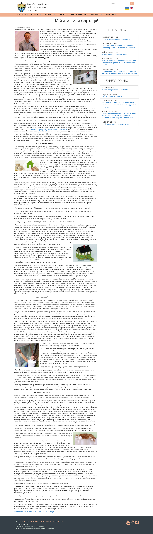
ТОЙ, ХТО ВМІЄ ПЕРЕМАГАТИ (113, 96)
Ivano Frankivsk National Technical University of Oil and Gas (42, 521)
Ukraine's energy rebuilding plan (114, 54)
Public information (79, 15)
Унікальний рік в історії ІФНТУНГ (115, 90)
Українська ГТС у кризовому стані (115, 124)
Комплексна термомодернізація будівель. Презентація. (34, 512)
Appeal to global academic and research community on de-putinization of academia (118, 47)
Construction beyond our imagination (116, 39)
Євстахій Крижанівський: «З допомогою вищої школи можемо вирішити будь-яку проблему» (119, 105)
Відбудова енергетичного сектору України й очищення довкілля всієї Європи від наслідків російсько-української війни (119, 115)
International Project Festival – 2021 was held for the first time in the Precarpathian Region (119, 72)
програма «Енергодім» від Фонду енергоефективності (48, 130)
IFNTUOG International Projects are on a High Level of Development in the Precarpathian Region (119, 63)
